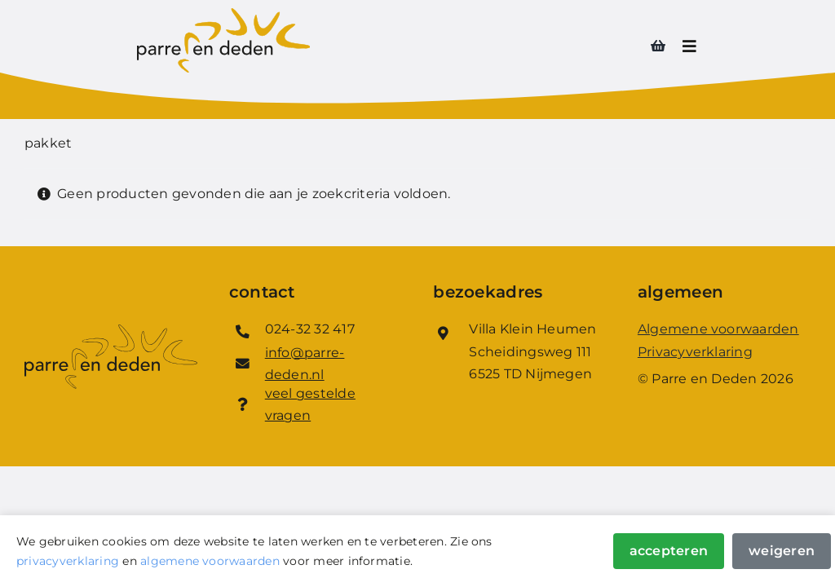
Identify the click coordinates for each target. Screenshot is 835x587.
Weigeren (782, 550)
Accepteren (669, 550)
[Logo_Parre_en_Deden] (223, 14)
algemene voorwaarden (210, 561)
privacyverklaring (67, 561)
